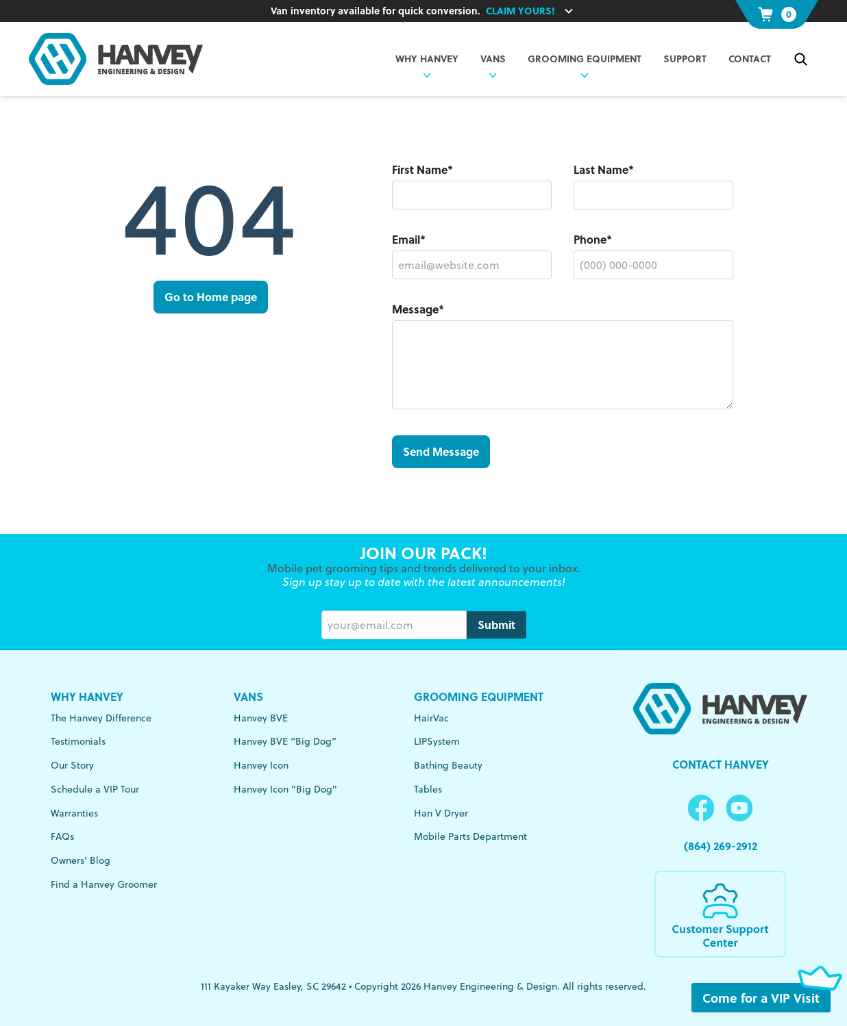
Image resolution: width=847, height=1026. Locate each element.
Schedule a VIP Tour (95, 789)
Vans (248, 696)
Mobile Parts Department (470, 836)
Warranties (74, 813)
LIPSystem (437, 741)
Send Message (441, 451)
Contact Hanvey (720, 764)
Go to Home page (210, 297)
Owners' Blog (80, 860)
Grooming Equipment (584, 58)
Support (685, 58)
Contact (749, 58)
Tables (428, 789)
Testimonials (78, 741)
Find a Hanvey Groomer (104, 884)
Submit (496, 624)
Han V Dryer (441, 813)
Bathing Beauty (448, 765)
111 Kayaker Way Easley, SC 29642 (273, 986)
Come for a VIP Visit (766, 997)
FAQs (62, 836)
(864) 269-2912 (720, 846)
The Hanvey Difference (101, 717)
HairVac (431, 717)
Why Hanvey (87, 696)
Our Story (72, 765)
